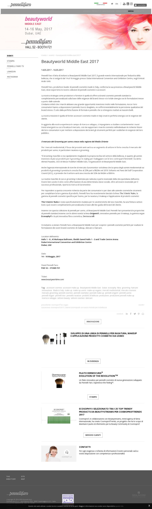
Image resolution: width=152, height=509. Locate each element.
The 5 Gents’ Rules (127, 193)
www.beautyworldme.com (52, 279)
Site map (26, 475)
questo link (119, 506)
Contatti (139, 11)
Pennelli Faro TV (14, 69)
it (108, 4)
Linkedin (10, 75)
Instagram (11, 82)
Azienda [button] (82, 11)
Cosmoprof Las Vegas (59, 305)
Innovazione (106, 11)
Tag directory (13, 475)
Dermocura (119, 11)
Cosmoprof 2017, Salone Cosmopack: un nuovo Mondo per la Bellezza (79, 307)
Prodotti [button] (93, 11)
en (112, 4)
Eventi (9, 56)
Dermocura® (88, 216)
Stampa (10, 62)
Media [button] (130, 11)
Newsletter (141, 4)
